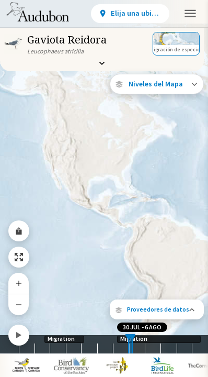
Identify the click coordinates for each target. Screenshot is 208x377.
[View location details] (130, 13)
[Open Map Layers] (157, 84)
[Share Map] (18, 230)
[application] (104, 188)
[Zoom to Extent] (18, 257)
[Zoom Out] (18, 304)
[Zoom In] (18, 283)
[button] (157, 309)
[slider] (128, 344)
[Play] (18, 335)
